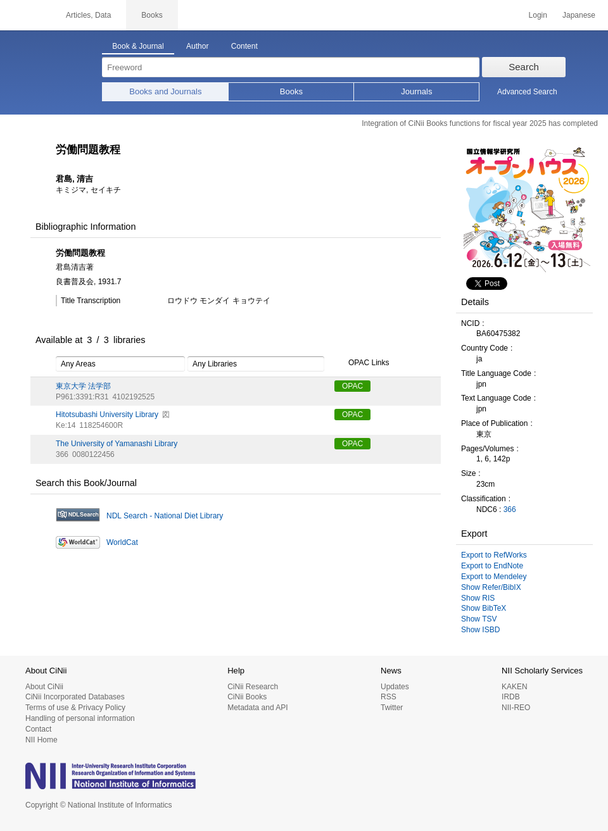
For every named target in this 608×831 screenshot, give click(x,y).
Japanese (578, 15)
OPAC (352, 386)
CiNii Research (252, 686)
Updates (395, 686)
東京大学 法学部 (83, 386)
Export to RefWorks (494, 555)
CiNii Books (247, 696)
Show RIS (478, 598)
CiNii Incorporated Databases (75, 696)
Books (291, 91)
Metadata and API (257, 707)
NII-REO (516, 707)
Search (524, 66)
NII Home (41, 739)
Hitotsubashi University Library (107, 414)
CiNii (25, 15)
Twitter (392, 707)
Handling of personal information (80, 718)
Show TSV (479, 619)
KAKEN (515, 686)
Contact (38, 729)
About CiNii (44, 686)
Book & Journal (137, 46)
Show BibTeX (483, 608)
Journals (416, 91)
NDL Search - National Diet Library (164, 515)
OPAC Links (361, 363)
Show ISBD (480, 629)
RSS (388, 696)
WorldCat (122, 542)
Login (538, 15)
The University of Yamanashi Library (116, 443)
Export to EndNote (492, 565)
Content (244, 46)
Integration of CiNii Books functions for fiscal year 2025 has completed (480, 123)
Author (197, 46)
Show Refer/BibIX (491, 587)
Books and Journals (165, 91)
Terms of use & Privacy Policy (75, 707)
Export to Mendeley (493, 576)
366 (510, 509)
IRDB (511, 696)
